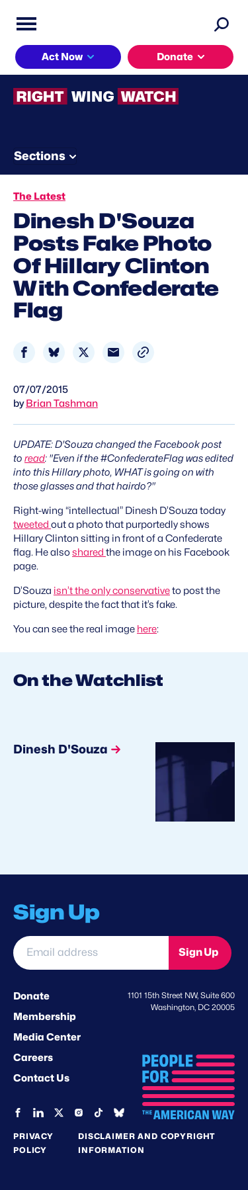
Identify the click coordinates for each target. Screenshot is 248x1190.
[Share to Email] (113, 352)
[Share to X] (84, 352)
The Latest (39, 196)
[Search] (221, 24)
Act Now (62, 57)
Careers (33, 1058)
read (34, 458)
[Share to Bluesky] (54, 352)
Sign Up (198, 952)
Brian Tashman (62, 403)
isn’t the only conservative (112, 591)
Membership (44, 1017)
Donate (175, 57)
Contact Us (41, 1078)
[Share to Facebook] (24, 352)
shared (89, 552)
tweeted (32, 525)
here (147, 629)
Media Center (47, 1037)
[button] (143, 352)
